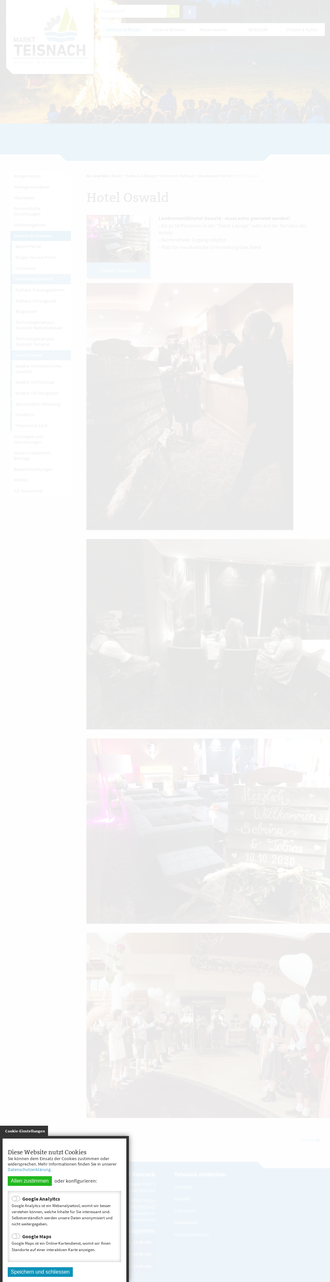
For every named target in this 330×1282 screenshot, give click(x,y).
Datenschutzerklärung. (30, 1169)
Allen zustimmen (30, 1181)
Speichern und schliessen (40, 1272)
